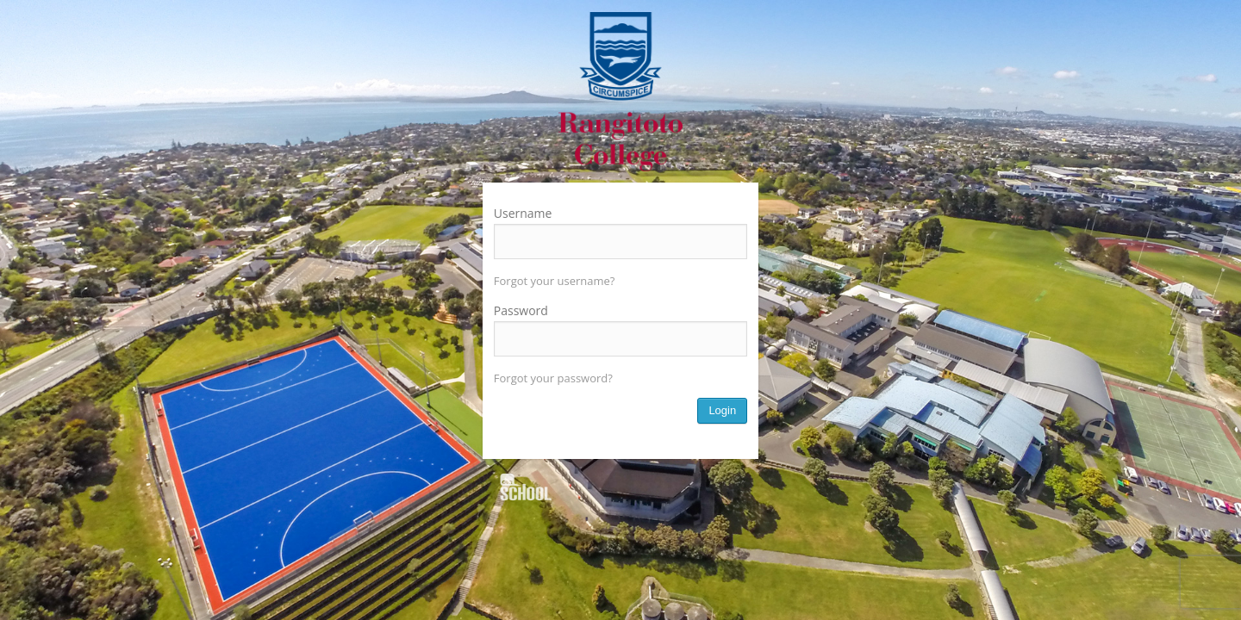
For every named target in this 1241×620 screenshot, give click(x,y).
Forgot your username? (554, 280)
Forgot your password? (553, 378)
